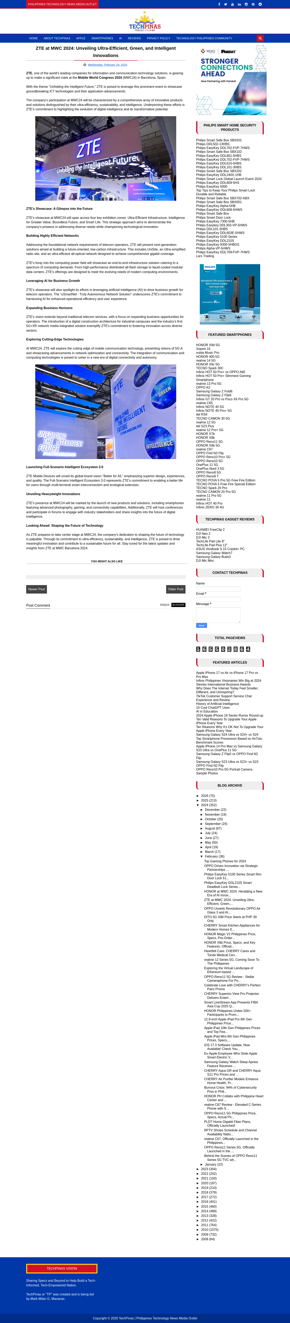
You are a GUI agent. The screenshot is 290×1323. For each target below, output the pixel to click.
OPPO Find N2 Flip (210, 765)
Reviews (134, 38)
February (212, 856)
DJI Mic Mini (205, 560)
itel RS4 (201, 414)
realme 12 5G (206, 422)
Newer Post (36, 589)
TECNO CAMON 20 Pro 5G (216, 491)
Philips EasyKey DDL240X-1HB (218, 175)
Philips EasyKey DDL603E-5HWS (220, 233)
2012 (205, 1220)
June (209, 838)
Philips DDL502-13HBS (213, 144)
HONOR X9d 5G (208, 345)
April (208, 847)
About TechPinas (57, 38)
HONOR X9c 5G (208, 364)
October (211, 819)
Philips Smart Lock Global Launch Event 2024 (229, 179)
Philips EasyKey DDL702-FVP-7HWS (223, 148)
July (208, 833)
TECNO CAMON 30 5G (213, 418)
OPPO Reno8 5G (208, 472)
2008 (205, 1239)
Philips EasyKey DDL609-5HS (217, 182)
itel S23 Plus (205, 426)
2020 (205, 1183)
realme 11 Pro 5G (209, 495)
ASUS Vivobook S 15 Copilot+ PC (220, 549)
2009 (205, 1234)
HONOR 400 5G (208, 356)
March (210, 851)
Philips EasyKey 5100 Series (216, 236)
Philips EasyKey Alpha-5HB (216, 206)
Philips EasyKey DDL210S (215, 240)
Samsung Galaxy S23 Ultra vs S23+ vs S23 (227, 761)
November (213, 814)
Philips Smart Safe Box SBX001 (219, 202)
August (210, 828)
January (211, 1164)
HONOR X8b (205, 437)
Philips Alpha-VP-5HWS (213, 248)
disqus (164, 604)
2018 (205, 1192)
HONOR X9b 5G (208, 445)
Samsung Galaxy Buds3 (213, 557)
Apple (80, 38)
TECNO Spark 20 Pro (211, 488)
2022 (205, 1173)
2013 (205, 1215)
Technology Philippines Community (204, 38)
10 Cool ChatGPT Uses (213, 707)
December (213, 809)
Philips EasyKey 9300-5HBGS (217, 244)
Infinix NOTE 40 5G (210, 407)
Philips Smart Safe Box (212, 213)
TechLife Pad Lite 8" (210, 541)
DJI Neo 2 (203, 533)
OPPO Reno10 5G (209, 461)
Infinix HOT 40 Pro (209, 503)
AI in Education (207, 711)
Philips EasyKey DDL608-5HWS (219, 209)
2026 (205, 796)
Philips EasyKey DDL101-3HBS (218, 167)
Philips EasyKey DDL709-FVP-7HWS (223, 252)
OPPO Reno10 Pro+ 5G (213, 457)
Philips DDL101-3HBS (212, 229)
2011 (205, 1225)
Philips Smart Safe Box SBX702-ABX (222, 198)
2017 (205, 1197)
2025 (205, 800)
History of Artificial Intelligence (217, 703)
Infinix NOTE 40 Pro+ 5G (214, 410)
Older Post (175, 589)
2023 (205, 1169)
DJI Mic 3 (203, 537)
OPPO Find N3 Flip (210, 453)
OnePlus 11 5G (207, 465)
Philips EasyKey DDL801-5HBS (218, 155)
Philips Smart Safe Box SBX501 (219, 140)
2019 (205, 1188)
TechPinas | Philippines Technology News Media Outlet (158, 1318)
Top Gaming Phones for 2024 (225, 861)
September (213, 823)
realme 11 (203, 499)
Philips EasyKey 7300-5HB (215, 221)
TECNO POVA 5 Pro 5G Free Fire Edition (225, 480)
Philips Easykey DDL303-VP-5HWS (221, 225)
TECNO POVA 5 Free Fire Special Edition (226, 484)
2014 (205, 1211)
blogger (178, 604)
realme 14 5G (206, 360)
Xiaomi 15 (203, 349)
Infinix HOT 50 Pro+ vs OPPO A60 (220, 372)
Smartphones (102, 38)
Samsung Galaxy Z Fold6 (214, 391)
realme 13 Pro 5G (209, 383)
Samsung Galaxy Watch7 (214, 553)
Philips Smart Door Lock (213, 217)
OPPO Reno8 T (207, 476)
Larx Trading (205, 256)
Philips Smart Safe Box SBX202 (219, 171)
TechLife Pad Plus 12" (212, 545)
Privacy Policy (158, 38)
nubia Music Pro (207, 352)
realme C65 (204, 403)
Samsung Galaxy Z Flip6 (213, 395)
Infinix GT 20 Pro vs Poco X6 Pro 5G (222, 399)
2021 (205, 1178)
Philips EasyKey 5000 (211, 186)
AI (120, 38)
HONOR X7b (205, 433)
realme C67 (204, 449)
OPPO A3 (203, 387)
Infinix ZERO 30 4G (210, 507)
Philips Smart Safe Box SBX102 (219, 151)
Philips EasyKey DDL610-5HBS (218, 163)
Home (33, 38)
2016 (205, 1201)
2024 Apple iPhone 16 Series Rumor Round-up (229, 715)
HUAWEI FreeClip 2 (210, 529)
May (208, 842)
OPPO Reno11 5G (209, 441)
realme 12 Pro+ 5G (210, 430)
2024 (205, 805)
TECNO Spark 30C (210, 368)
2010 (205, 1229)
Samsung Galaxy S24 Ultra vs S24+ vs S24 (227, 734)
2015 (205, 1206)
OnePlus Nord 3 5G (210, 468)
